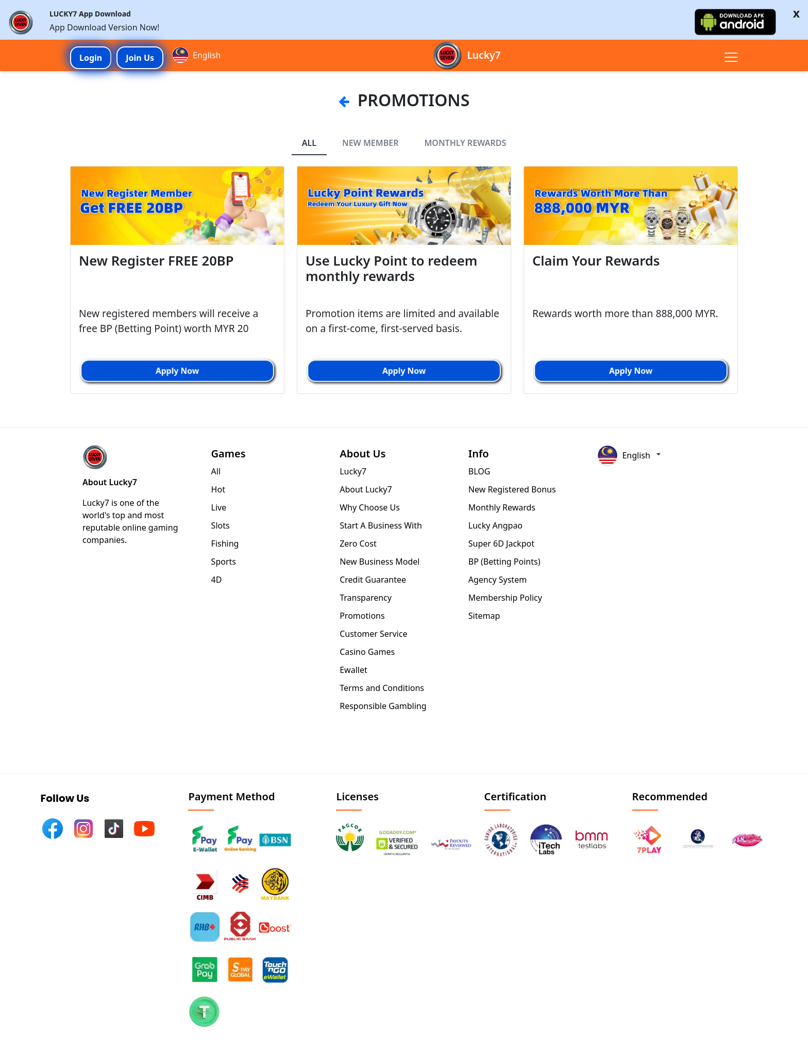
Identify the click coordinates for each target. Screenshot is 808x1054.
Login (90, 57)
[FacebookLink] (50, 826)
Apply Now (177, 371)
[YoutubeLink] (142, 826)
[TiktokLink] (112, 826)
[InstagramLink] (81, 826)
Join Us (140, 57)
